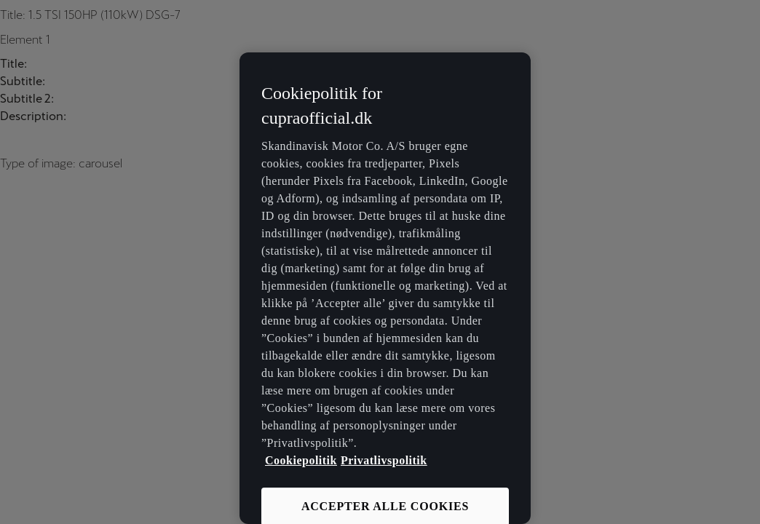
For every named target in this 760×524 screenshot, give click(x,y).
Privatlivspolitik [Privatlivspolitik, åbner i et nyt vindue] (384, 460)
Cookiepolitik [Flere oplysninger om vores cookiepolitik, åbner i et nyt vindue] (301, 460)
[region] (385, 288)
